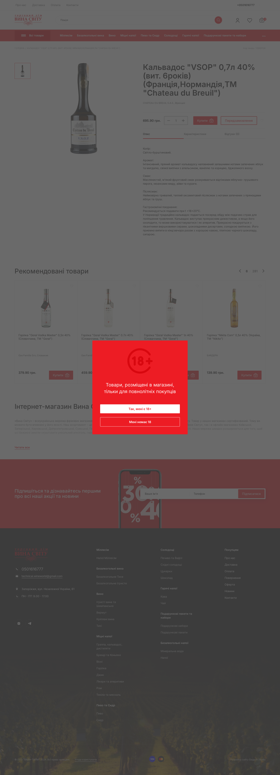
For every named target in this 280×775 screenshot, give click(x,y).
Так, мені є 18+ (140, 409)
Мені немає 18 (140, 422)
